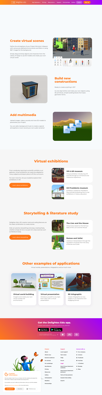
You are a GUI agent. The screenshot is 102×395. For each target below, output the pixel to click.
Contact (80, 354)
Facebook (80, 357)
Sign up (87, 2)
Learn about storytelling (20, 237)
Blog (79, 369)
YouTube (80, 360)
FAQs (62, 357)
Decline (20, 389)
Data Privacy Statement (14, 385)
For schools (48, 360)
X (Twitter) (81, 363)
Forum (62, 360)
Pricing (44, 2)
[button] (36, 2)
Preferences (32, 389)
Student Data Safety (66, 377)
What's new (48, 354)
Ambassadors (48, 377)
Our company (81, 352)
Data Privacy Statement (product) (67, 371)
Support (59, 2)
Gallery (73, 2)
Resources (51, 2)
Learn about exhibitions (20, 185)
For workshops (49, 363)
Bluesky (80, 366)
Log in (79, 2)
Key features (35, 2)
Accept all (10, 389)
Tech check (63, 354)
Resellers (47, 380)
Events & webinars (49, 357)
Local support (64, 352)
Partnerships (66, 2)
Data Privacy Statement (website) (67, 367)
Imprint (62, 380)
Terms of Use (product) (66, 375)
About (46, 352)
